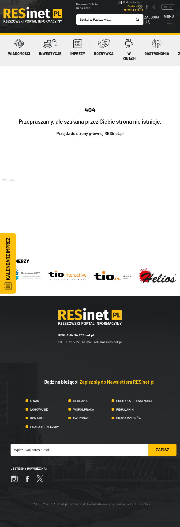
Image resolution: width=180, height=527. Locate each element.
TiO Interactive (140, 504)
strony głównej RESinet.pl (100, 133)
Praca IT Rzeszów (44, 427)
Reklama (80, 401)
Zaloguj (151, 19)
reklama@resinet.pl (108, 342)
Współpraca (83, 409)
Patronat (81, 418)
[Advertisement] (90, 215)
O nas (34, 401)
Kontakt (37, 418)
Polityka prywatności (134, 401)
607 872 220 (73, 342)
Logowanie (39, 409)
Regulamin (125, 409)
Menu (169, 19)
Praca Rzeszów (128, 418)
